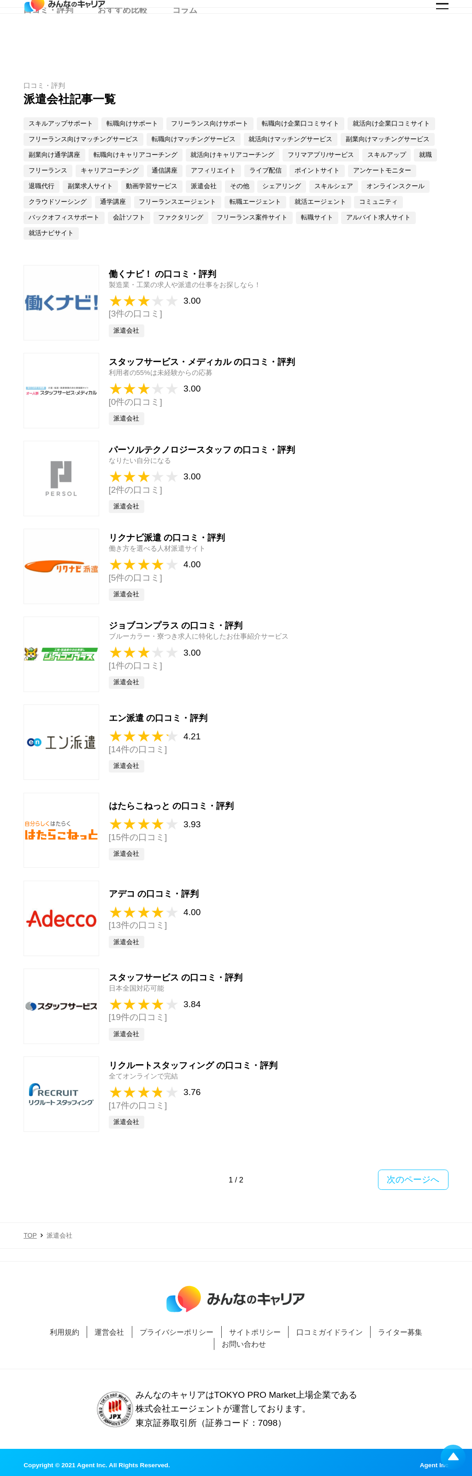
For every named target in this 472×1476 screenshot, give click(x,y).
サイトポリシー (255, 1332)
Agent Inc (434, 1465)
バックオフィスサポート (64, 217)
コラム (184, 44)
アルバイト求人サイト (378, 217)
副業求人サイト (90, 186)
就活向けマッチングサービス (290, 139)
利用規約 (64, 1332)
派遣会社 (204, 186)
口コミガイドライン (329, 1332)
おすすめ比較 (123, 44)
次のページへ (413, 1179)
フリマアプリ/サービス (321, 154)
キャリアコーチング (110, 170)
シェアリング (281, 186)
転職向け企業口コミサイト (300, 123)
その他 (239, 186)
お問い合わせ (244, 1344)
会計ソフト (129, 217)
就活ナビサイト (51, 233)
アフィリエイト (213, 170)
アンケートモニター (382, 170)
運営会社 (109, 1332)
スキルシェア (333, 186)
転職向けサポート (132, 123)
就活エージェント (320, 201)
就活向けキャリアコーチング (232, 154)
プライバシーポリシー (176, 1332)
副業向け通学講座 (54, 154)
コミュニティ (378, 201)
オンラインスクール (395, 186)
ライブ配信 (265, 170)
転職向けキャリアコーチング (135, 154)
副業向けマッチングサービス (388, 139)
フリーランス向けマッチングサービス (83, 139)
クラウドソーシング (58, 201)
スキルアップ (386, 154)
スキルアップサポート (61, 123)
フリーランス (48, 170)
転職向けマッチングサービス (194, 139)
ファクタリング (180, 217)
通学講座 (113, 201)
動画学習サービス (151, 186)
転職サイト (317, 217)
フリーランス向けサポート (209, 123)
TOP (30, 1235)
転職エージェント (255, 201)
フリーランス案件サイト (252, 217)
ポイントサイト (317, 170)
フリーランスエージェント (177, 201)
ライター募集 (400, 1332)
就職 (425, 154)
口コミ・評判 (48, 44)
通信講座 (164, 170)
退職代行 (41, 186)
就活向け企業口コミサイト (391, 123)
